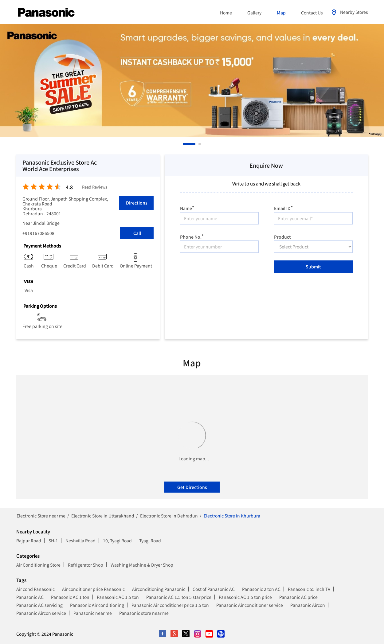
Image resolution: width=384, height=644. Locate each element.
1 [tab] (184, 144)
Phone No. (192, 236)
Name (187, 207)
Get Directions (192, 487)
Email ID (283, 207)
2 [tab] (200, 144)
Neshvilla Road (80, 540)
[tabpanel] (192, 80)
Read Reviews (94, 187)
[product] (313, 246)
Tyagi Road (150, 540)
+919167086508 (38, 233)
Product (282, 236)
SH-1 (53, 540)
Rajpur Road (28, 540)
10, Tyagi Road (117, 540)
